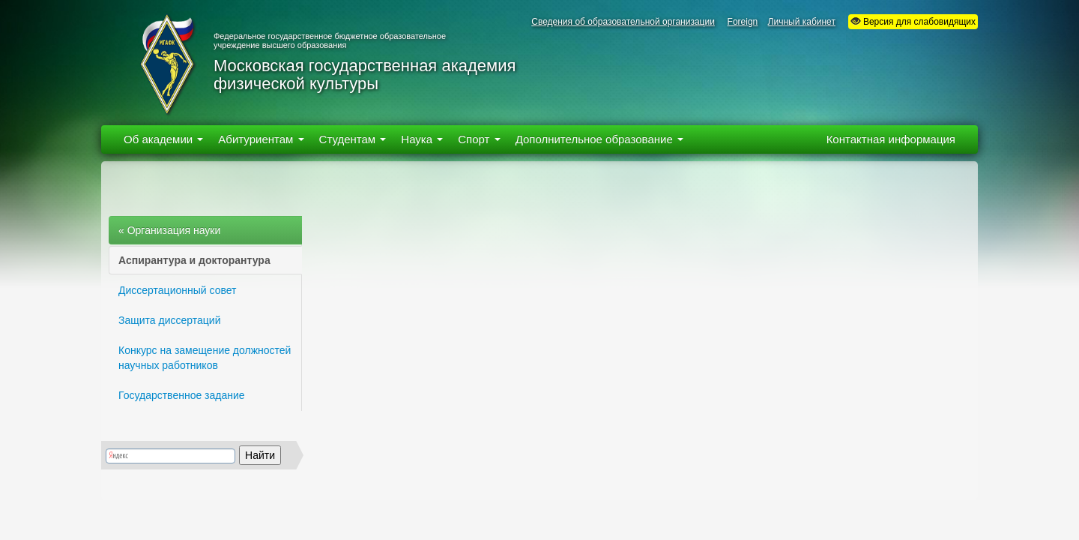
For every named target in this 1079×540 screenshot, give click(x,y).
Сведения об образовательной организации (623, 21)
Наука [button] (422, 139)
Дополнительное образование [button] (599, 139)
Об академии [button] (163, 139)
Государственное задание (181, 395)
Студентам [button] (353, 139)
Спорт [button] (479, 139)
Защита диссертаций (169, 320)
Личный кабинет (801, 21)
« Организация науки (169, 230)
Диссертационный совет (177, 290)
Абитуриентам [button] (260, 139)
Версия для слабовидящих (913, 21)
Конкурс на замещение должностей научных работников (204, 357)
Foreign (743, 21)
